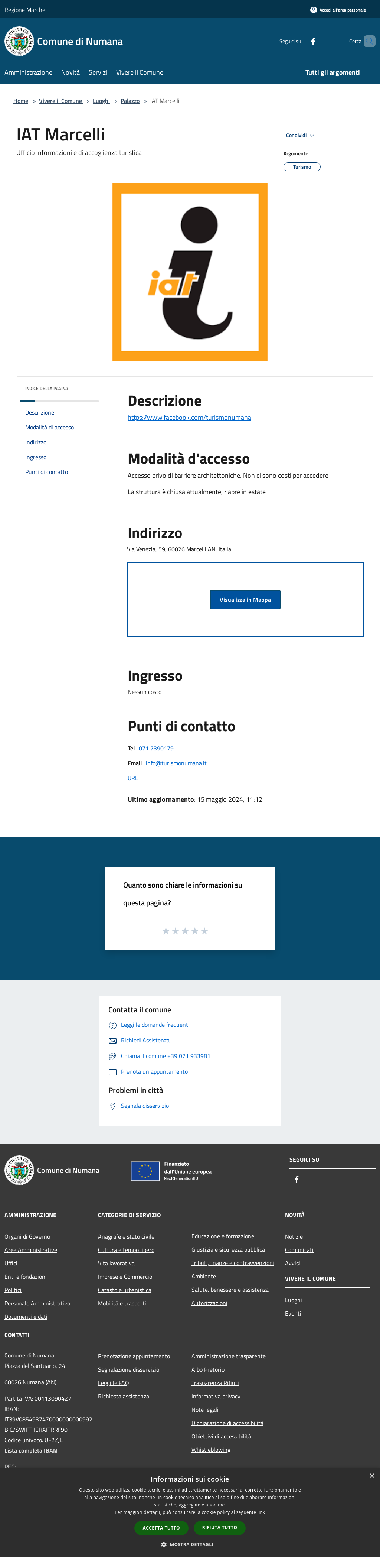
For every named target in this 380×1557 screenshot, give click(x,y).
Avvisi (292, 1263)
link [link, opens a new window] (261, 1512)
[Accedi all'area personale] (338, 10)
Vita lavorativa (116, 1263)
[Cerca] (367, 41)
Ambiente (203, 1276)
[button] (190, 1544)
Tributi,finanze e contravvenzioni (232, 1262)
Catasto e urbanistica (124, 1289)
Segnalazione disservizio (128, 1369)
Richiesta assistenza (123, 1396)
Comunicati (299, 1249)
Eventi (293, 1313)
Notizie (294, 1236)
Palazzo (130, 100)
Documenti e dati (26, 1316)
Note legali (205, 1409)
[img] (83, 387)
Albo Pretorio (208, 1369)
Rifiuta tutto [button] (220, 1527)
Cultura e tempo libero (126, 1249)
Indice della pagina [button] (46, 388)
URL (133, 777)
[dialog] (190, 1512)
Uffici (10, 1263)
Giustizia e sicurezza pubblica (228, 1249)
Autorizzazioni (209, 1302)
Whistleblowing (210, 1449)
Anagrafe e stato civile (126, 1236)
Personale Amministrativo (37, 1303)
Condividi (301, 135)
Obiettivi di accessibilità (221, 1436)
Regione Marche (24, 9)
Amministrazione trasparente (228, 1356)
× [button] (371, 1476)
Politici (13, 1289)
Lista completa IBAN (30, 1450)
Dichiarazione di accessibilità (227, 1422)
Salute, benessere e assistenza (230, 1289)
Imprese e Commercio (125, 1276)
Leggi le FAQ (113, 1382)
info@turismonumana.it (176, 763)
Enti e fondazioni (25, 1276)
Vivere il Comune (61, 100)
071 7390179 (156, 748)
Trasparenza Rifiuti (215, 1382)
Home (20, 100)
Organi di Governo (27, 1236)
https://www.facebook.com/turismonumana (189, 417)
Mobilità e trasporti (122, 1303)
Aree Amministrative (30, 1249)
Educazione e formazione (222, 1236)
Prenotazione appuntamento (134, 1356)
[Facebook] (300, 41)
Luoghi (101, 100)
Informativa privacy (215, 1396)
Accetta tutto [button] (161, 1528)
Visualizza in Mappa (245, 599)
